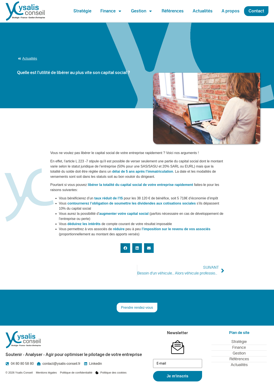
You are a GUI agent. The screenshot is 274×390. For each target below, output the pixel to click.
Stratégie (82, 11)
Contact (256, 11)
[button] (125, 248)
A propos (231, 11)
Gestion (142, 11)
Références (173, 11)
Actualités (203, 11)
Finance (111, 11)
